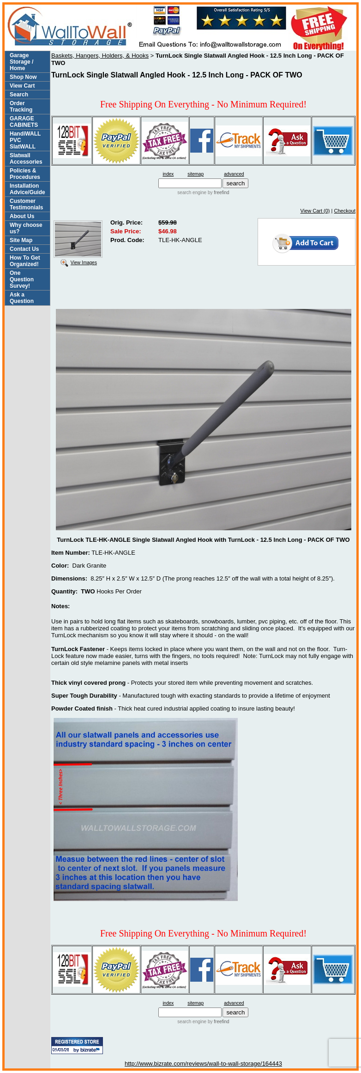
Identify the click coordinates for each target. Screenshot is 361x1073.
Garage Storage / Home (21, 61)
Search (19, 94)
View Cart (22, 86)
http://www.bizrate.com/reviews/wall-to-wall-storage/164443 (203, 1063)
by (217, 192)
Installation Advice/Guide (27, 189)
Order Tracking (21, 106)
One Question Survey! (22, 279)
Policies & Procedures (25, 173)
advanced (234, 174)
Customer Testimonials (26, 204)
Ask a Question (22, 297)
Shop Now (23, 77)
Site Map (21, 240)
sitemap (195, 174)
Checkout (344, 210)
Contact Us (24, 249)
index (168, 174)
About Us (22, 216)
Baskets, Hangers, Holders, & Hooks (100, 55)
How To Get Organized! (25, 261)
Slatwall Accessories (26, 158)
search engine (191, 192)
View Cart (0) (315, 210)
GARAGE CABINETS (24, 121)
